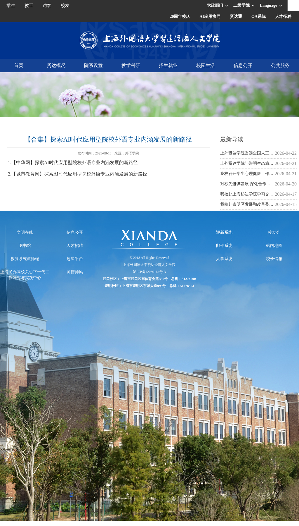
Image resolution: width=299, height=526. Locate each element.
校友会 (274, 232)
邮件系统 (224, 245)
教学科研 (130, 65)
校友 (65, 5)
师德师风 (75, 272)
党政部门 (215, 5)
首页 (18, 65)
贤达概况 (56, 65)
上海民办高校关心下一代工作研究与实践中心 (24, 275)
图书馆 (25, 245)
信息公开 (243, 65)
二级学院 (241, 5)
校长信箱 (274, 259)
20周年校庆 (180, 16)
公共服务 (280, 65)
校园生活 (205, 65)
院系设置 (93, 65)
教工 (29, 5)
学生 (10, 5)
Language (268, 5)
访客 (47, 5)
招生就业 (168, 65)
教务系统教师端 (25, 259)
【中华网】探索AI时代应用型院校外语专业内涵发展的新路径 (74, 162)
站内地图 (274, 245)
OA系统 (258, 16)
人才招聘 (283, 16)
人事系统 (224, 259)
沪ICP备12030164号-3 (149, 272)
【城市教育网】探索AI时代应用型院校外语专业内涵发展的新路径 (79, 173)
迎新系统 (224, 232)
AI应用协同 (209, 16)
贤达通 (236, 16)
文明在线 (25, 232)
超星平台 (75, 259)
